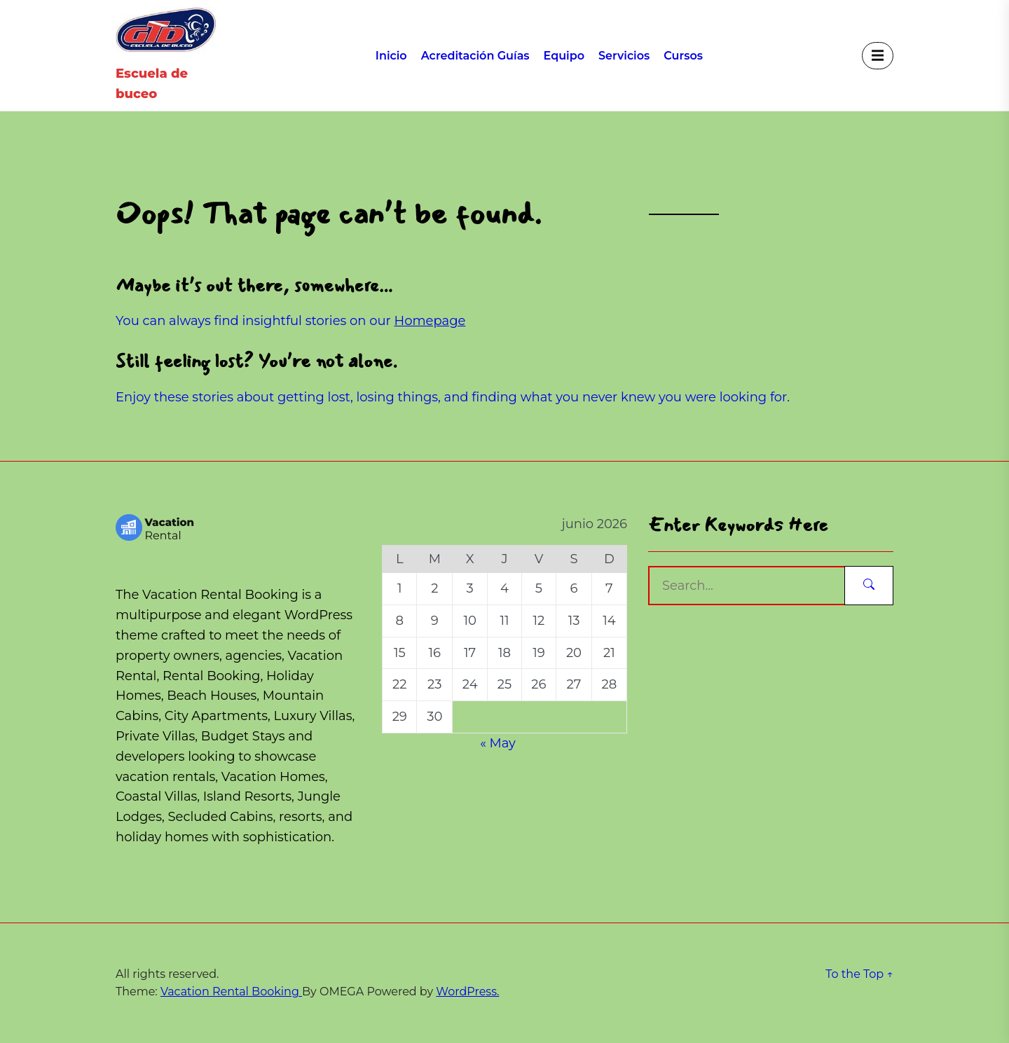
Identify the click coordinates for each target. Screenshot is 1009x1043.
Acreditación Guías (475, 56)
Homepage (430, 321)
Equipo (564, 56)
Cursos (683, 56)
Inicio (391, 56)
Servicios (624, 56)
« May (498, 743)
